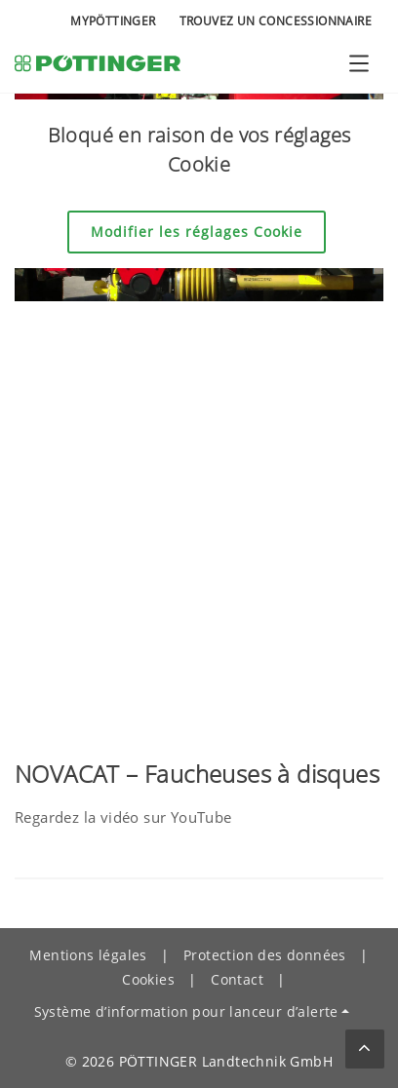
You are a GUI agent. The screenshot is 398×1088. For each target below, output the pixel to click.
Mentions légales (87, 955)
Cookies (148, 979)
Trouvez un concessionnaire (275, 21)
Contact (237, 979)
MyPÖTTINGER (112, 21)
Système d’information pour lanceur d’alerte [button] (186, 1011)
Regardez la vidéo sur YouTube (123, 817)
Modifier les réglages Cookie (196, 231)
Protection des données (264, 955)
